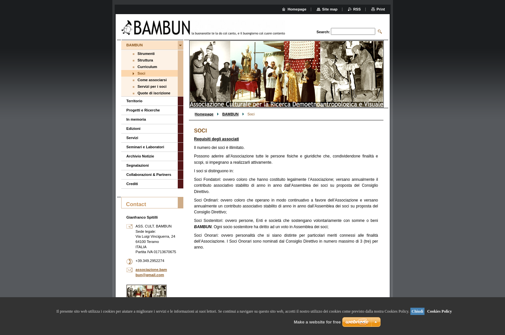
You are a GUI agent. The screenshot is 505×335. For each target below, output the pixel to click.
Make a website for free (317, 322)
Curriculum (147, 67)
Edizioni (133, 129)
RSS (357, 9)
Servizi (132, 138)
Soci (142, 73)
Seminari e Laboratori (145, 147)
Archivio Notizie (140, 156)
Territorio (134, 101)
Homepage (204, 114)
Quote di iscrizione (154, 93)
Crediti (132, 184)
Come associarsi (152, 80)
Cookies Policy (439, 311)
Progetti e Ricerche (143, 110)
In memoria (136, 119)
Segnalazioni (137, 165)
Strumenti (146, 54)
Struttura (145, 60)
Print (381, 9)
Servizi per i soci (152, 86)
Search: (323, 32)
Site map (329, 9)
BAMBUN (230, 114)
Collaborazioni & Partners (149, 175)
